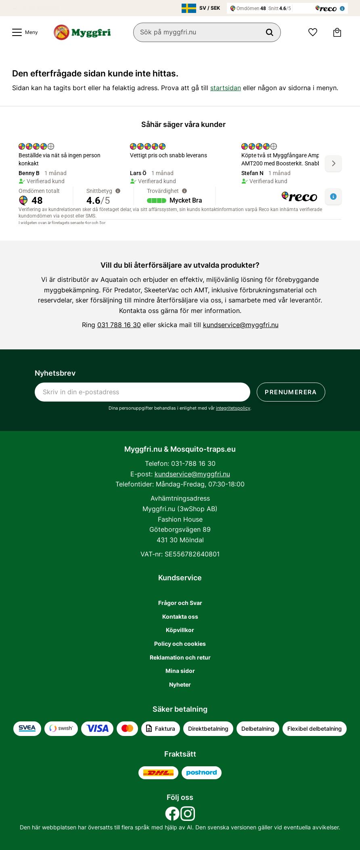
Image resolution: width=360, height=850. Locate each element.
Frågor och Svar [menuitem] (180, 602)
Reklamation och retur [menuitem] (180, 657)
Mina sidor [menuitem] (180, 670)
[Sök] (269, 32)
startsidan (225, 88)
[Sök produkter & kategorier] (207, 32)
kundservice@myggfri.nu (240, 325)
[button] (23, 32)
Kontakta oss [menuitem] (180, 616)
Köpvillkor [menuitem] (180, 629)
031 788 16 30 (119, 325)
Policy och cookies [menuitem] (180, 643)
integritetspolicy (233, 408)
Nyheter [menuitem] (180, 684)
